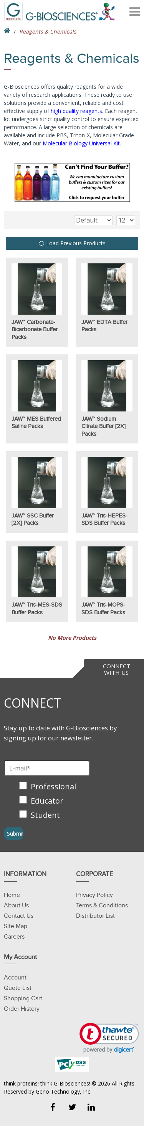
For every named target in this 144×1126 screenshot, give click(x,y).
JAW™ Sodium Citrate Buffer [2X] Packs (103, 426)
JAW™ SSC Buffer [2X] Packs (33, 519)
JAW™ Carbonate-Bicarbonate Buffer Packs (35, 329)
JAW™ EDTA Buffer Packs (104, 326)
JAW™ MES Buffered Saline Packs (36, 422)
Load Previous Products (76, 243)
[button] (109, 1038)
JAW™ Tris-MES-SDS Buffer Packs (37, 608)
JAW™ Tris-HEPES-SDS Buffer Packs (104, 519)
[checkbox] (49, 801)
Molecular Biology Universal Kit (81, 143)
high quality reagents (76, 111)
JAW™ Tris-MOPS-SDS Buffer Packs (103, 608)
